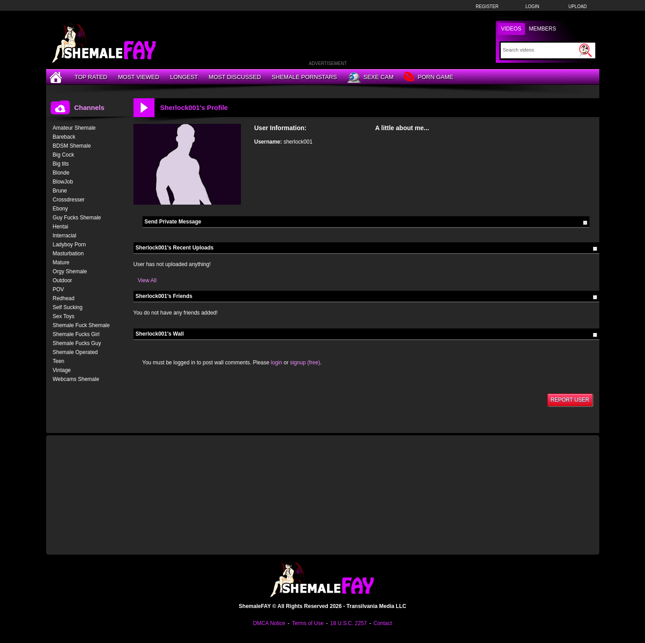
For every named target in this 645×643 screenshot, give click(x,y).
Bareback (64, 137)
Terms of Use (308, 623)
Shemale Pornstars (304, 77)
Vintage (62, 370)
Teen (58, 361)
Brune (60, 191)
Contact (383, 623)
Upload (577, 6)
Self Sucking (68, 307)
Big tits (61, 164)
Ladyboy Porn (69, 244)
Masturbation (68, 253)
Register (487, 6)
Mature (61, 262)
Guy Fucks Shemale (77, 217)
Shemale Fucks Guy (77, 343)
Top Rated (91, 77)
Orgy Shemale (70, 271)
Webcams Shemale (76, 379)
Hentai (61, 226)
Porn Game (428, 77)
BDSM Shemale (72, 146)
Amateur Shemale (74, 128)
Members (542, 29)
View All (147, 280)
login (276, 362)
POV (58, 289)
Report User (569, 400)
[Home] (57, 76)
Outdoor (62, 280)
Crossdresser (69, 200)
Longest (184, 77)
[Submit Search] (585, 50)
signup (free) (305, 362)
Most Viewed (138, 77)
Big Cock (63, 155)
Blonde (61, 173)
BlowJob (63, 182)
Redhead (64, 298)
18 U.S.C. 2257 (348, 623)
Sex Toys (63, 316)
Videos (511, 29)
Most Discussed (235, 77)
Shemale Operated (75, 352)
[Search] (540, 49)
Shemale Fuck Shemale (81, 325)
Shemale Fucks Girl (76, 334)
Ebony (60, 209)
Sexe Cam (370, 77)
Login (532, 6)
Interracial (65, 235)
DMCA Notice (269, 623)
